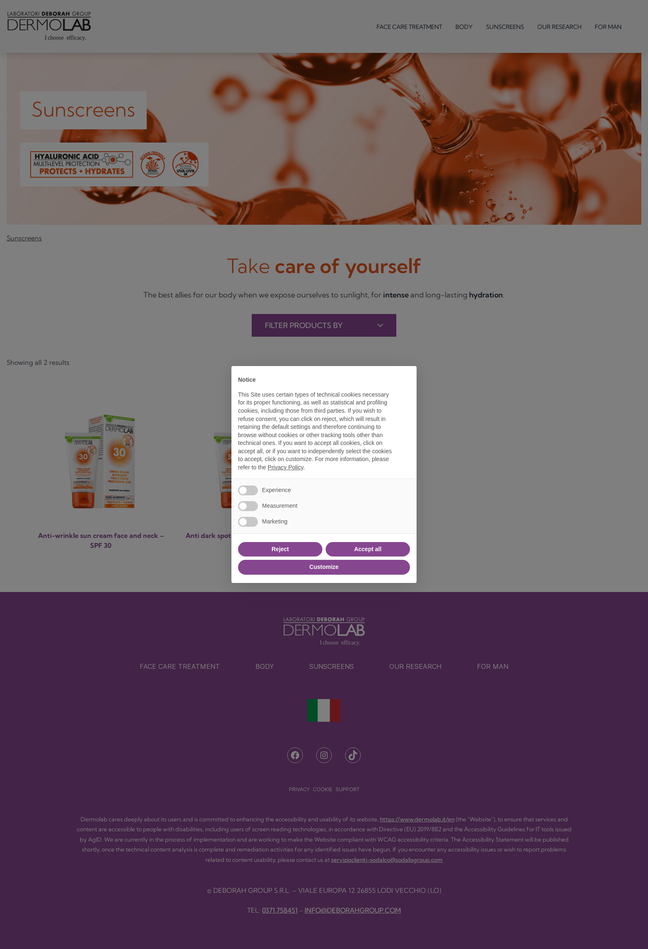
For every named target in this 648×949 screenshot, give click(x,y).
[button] (405, 379)
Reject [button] (280, 549)
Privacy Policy (285, 467)
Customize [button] (324, 567)
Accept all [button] (367, 549)
